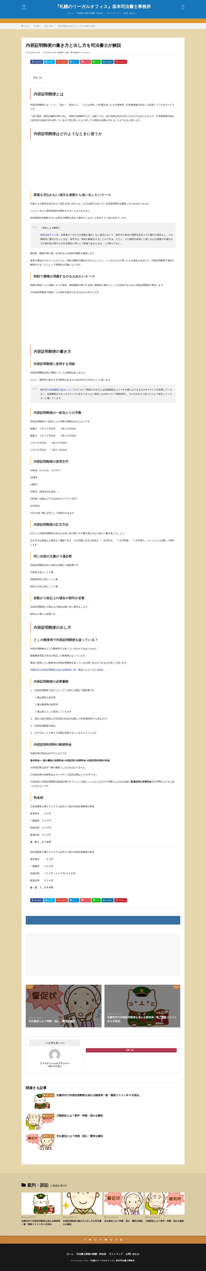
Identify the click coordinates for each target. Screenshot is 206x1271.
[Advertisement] (103, 162)
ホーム (71, 13)
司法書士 (36, 26)
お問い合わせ (129, 13)
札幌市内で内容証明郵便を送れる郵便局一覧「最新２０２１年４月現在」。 (69, 669)
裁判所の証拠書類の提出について (57, 389)
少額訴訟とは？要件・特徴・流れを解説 (80, 1115)
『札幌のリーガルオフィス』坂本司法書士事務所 (103, 6)
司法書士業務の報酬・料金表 (90, 13)
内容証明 (76, 52)
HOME (26, 26)
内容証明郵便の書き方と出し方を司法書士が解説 (76, 26)
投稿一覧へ (130, 1050)
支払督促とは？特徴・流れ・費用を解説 (80, 1136)
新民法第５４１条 (49, 234)
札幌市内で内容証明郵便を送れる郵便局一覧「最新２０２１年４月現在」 (99, 1095)
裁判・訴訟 (49, 26)
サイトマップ (113, 13)
